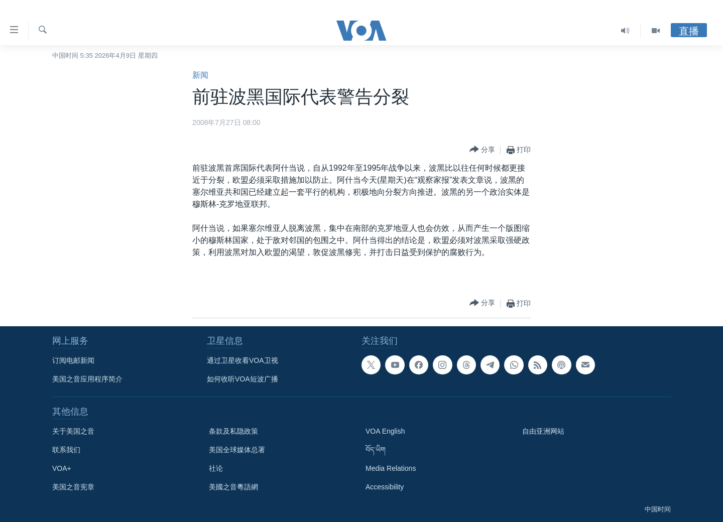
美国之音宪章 (73, 487)
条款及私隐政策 (233, 431)
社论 (216, 468)
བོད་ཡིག (376, 450)
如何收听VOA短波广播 (242, 379)
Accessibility (385, 487)
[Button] (482, 150)
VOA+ (61, 468)
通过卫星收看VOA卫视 (242, 360)
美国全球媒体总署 (237, 450)
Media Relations (391, 468)
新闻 (200, 75)
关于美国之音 (73, 431)
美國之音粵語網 (233, 487)
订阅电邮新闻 (73, 360)
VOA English (385, 431)
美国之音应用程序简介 (87, 379)
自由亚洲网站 (543, 431)
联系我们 (66, 450)
